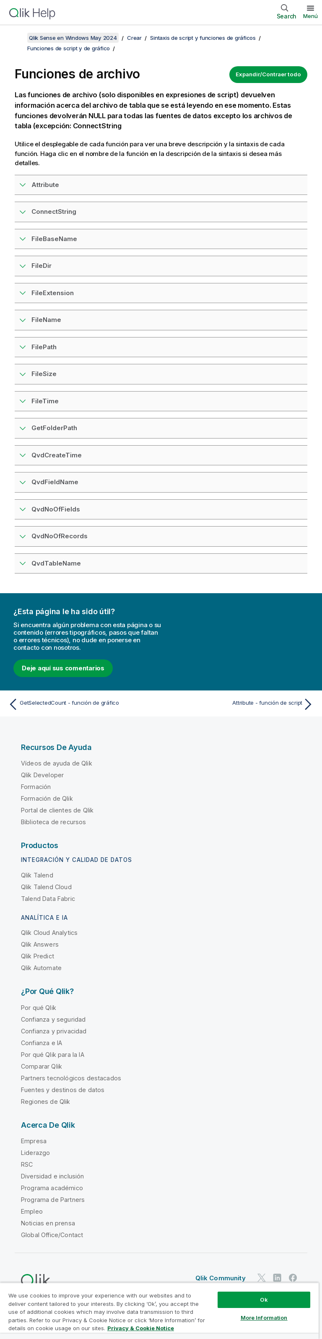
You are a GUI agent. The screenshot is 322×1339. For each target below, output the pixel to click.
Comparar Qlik (41, 1066)
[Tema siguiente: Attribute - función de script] (240, 704)
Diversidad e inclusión (52, 1176)
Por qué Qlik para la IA (52, 1054)
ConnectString (53, 211)
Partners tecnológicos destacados (71, 1078)
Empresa (34, 1140)
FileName (46, 320)
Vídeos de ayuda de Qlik (56, 763)
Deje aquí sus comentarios (63, 668)
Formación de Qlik (47, 798)
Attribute (45, 185)
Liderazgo (35, 1152)
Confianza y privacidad (54, 1031)
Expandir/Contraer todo (268, 74)
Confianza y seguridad (53, 1019)
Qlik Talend (37, 875)
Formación (36, 786)
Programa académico (52, 1187)
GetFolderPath (54, 428)
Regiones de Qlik (45, 1101)
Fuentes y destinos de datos (62, 1089)
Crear (134, 37)
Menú (310, 16)
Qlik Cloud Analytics (49, 932)
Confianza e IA (41, 1042)
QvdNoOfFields (55, 509)
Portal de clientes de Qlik (57, 810)
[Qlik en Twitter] (261, 1277)
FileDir (41, 266)
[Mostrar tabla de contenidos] (16, 38)
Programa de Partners (53, 1199)
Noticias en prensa (48, 1223)
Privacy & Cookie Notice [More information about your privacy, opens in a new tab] (140, 1328)
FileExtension (52, 293)
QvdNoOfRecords (59, 536)
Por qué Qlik (38, 1007)
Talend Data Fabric (48, 898)
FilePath (44, 347)
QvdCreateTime (56, 455)
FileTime (45, 401)
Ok (263, 1299)
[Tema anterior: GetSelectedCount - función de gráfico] (82, 704)
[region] (159, 1310)
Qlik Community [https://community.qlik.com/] (220, 1278)
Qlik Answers (40, 944)
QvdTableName (56, 563)
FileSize (44, 374)
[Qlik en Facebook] (293, 1277)
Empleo (32, 1211)
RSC (27, 1164)
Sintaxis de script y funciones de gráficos (203, 37)
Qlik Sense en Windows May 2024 (73, 37)
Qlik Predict (37, 956)
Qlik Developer (42, 774)
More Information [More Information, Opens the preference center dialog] (264, 1317)
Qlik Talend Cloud (46, 886)
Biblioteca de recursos (53, 821)
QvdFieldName (54, 482)
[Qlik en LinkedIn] (277, 1277)
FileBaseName (54, 239)
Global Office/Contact (52, 1234)
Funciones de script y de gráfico (68, 48)
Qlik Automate (41, 967)
